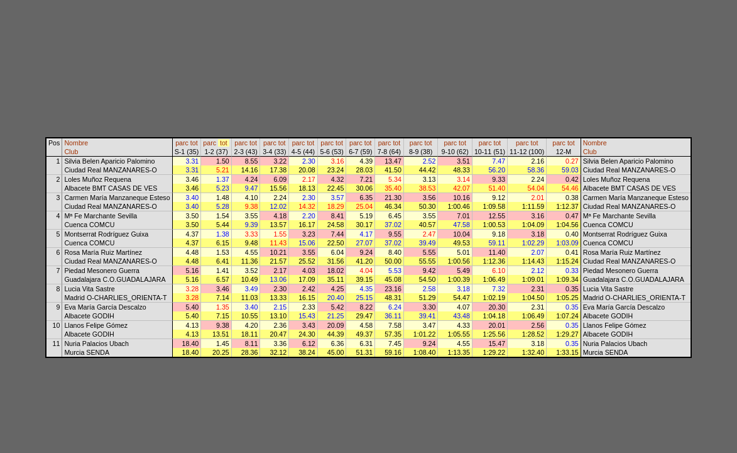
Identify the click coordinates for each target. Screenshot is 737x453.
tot (194, 143)
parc (181, 143)
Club (71, 151)
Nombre (76, 143)
